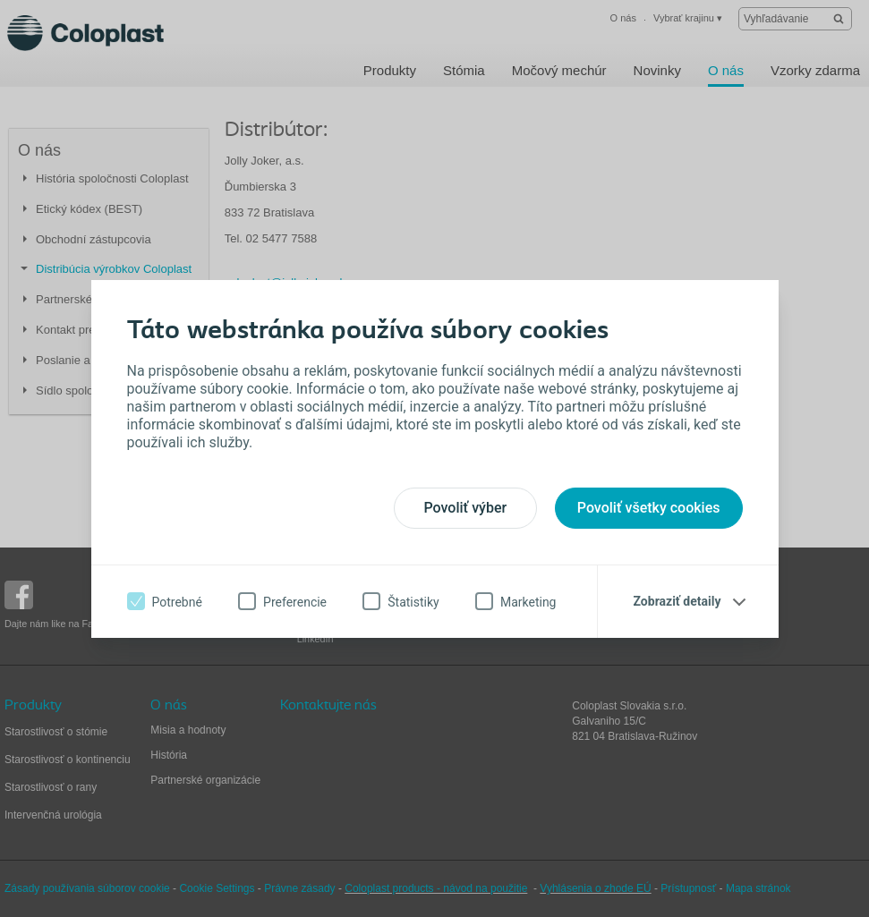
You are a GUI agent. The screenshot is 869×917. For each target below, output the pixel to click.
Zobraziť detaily (677, 601)
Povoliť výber (465, 507)
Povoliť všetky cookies (648, 507)
